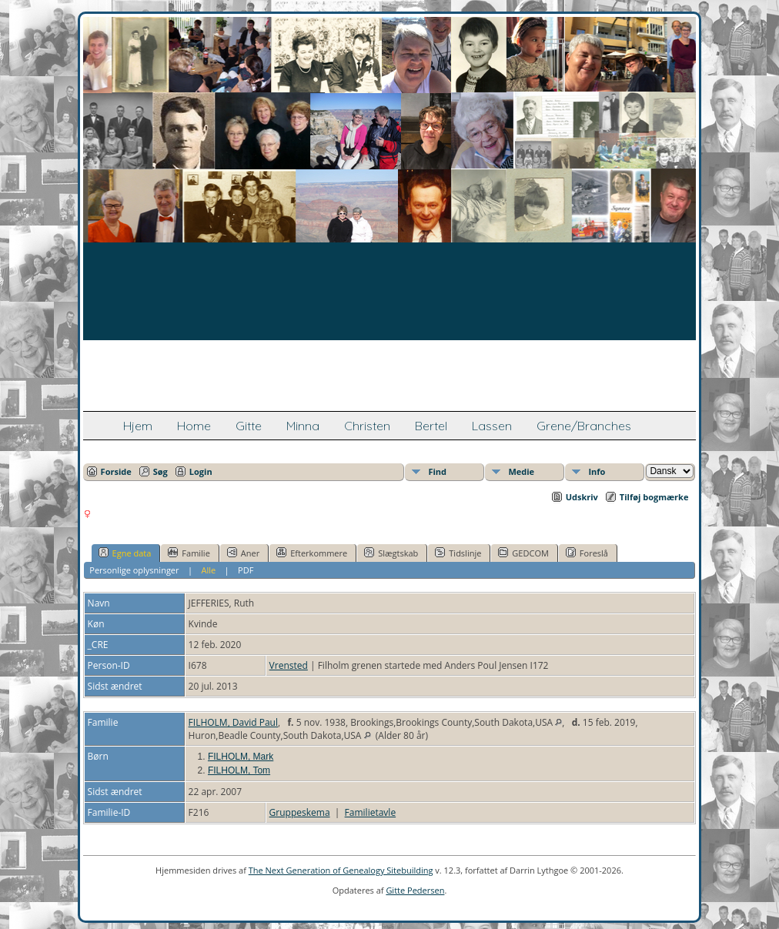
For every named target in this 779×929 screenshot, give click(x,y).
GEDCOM (523, 552)
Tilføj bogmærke (654, 497)
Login (200, 471)
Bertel (431, 425)
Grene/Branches (584, 425)
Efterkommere (311, 552)
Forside (116, 471)
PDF (245, 570)
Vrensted (288, 665)
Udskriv (582, 497)
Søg (160, 471)
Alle (208, 570)
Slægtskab (391, 552)
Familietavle (370, 812)
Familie (188, 552)
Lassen (492, 425)
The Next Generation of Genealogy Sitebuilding (341, 870)
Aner (243, 552)
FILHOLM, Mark (240, 756)
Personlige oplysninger (134, 570)
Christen (367, 425)
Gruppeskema (299, 812)
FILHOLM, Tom (239, 770)
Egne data (125, 552)
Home (194, 425)
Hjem (137, 425)
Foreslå (587, 552)
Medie (521, 471)
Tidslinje (458, 552)
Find (437, 471)
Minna (302, 425)
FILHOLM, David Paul (233, 722)
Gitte (249, 425)
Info (596, 471)
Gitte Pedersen (415, 890)
